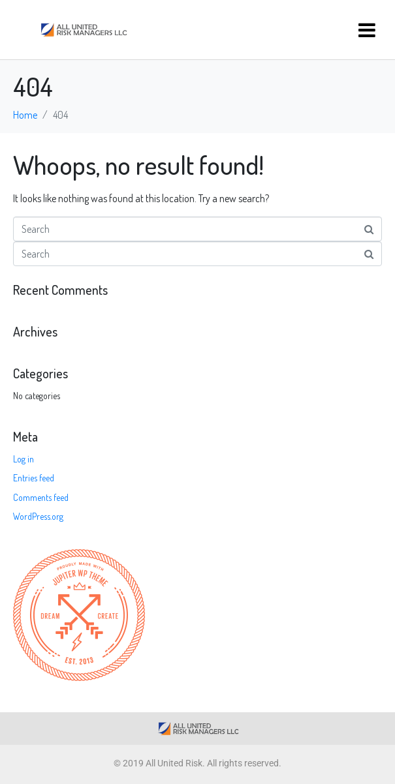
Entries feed (33, 477)
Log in (23, 458)
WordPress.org (38, 516)
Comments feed (41, 497)
